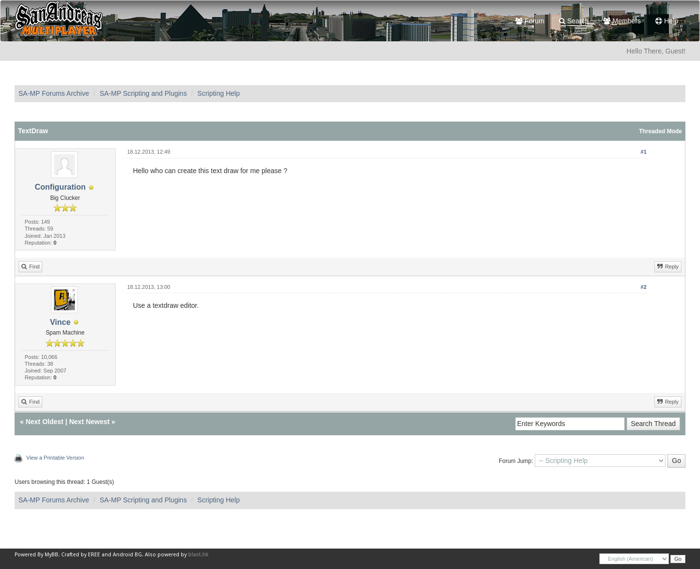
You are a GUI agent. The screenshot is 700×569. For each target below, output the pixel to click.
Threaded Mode (660, 131)
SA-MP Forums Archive (53, 93)
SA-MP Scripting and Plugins (143, 93)
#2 (644, 287)
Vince (60, 322)
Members (622, 21)
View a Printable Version (55, 458)
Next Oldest (45, 422)
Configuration (60, 187)
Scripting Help (218, 93)
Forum (529, 21)
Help (666, 21)
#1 (644, 152)
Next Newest (89, 422)
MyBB (51, 554)
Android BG (127, 554)
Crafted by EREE (80, 554)
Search (574, 21)
